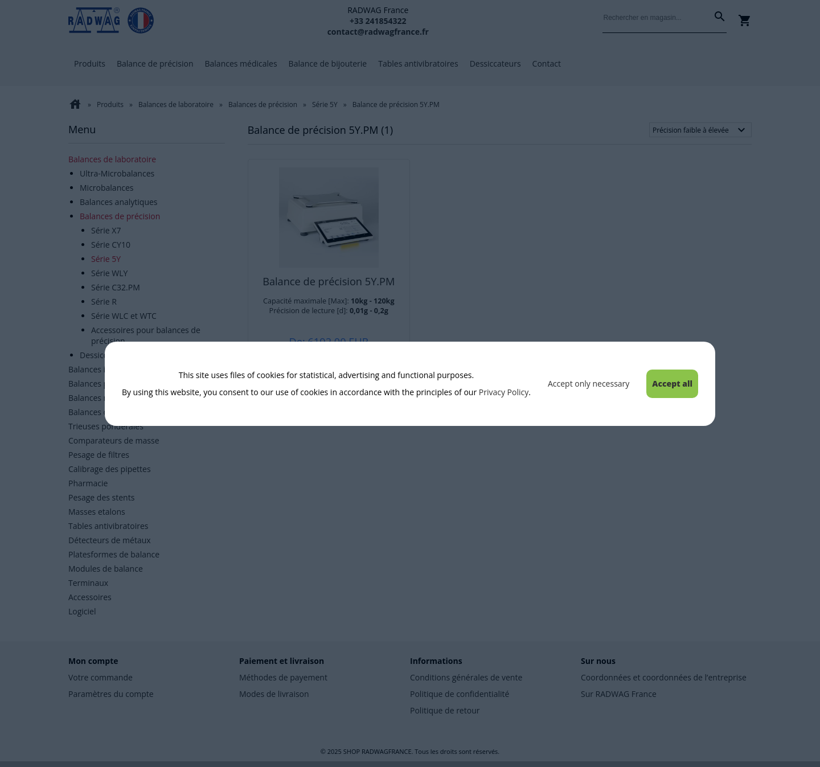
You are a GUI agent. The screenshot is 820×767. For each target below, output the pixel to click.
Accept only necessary (588, 383)
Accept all (672, 383)
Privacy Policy (503, 392)
